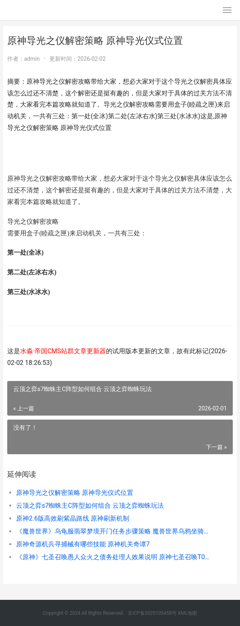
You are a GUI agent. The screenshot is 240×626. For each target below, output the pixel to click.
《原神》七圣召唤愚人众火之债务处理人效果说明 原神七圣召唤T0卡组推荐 (113, 557)
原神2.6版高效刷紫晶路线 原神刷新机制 (72, 518)
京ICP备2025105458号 (152, 613)
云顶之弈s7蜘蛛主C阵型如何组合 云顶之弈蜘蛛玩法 (90, 505)
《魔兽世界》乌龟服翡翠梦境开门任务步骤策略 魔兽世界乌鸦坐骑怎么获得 (113, 531)
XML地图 (187, 613)
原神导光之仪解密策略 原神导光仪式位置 (74, 492)
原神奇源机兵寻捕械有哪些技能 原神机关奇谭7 (83, 544)
